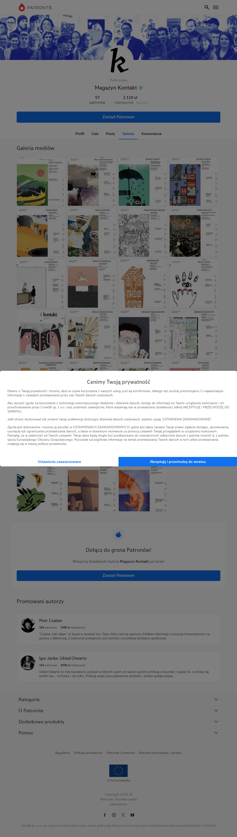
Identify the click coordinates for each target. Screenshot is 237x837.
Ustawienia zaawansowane (59, 461)
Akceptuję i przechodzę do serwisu (178, 461)
